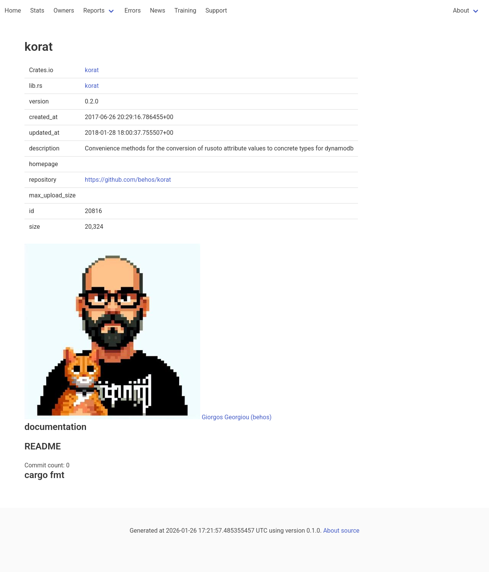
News (157, 10)
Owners (63, 10)
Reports (94, 10)
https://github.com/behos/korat (128, 179)
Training (185, 10)
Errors (133, 10)
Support (216, 10)
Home (13, 10)
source (350, 530)
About (461, 10)
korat (92, 70)
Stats (37, 10)
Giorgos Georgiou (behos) (237, 417)
